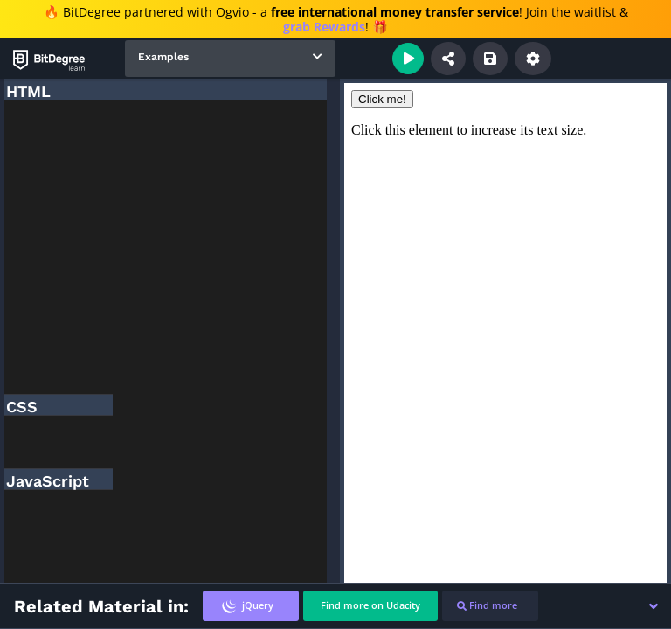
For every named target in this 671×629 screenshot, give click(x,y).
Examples (163, 57)
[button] (653, 606)
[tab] (251, 606)
